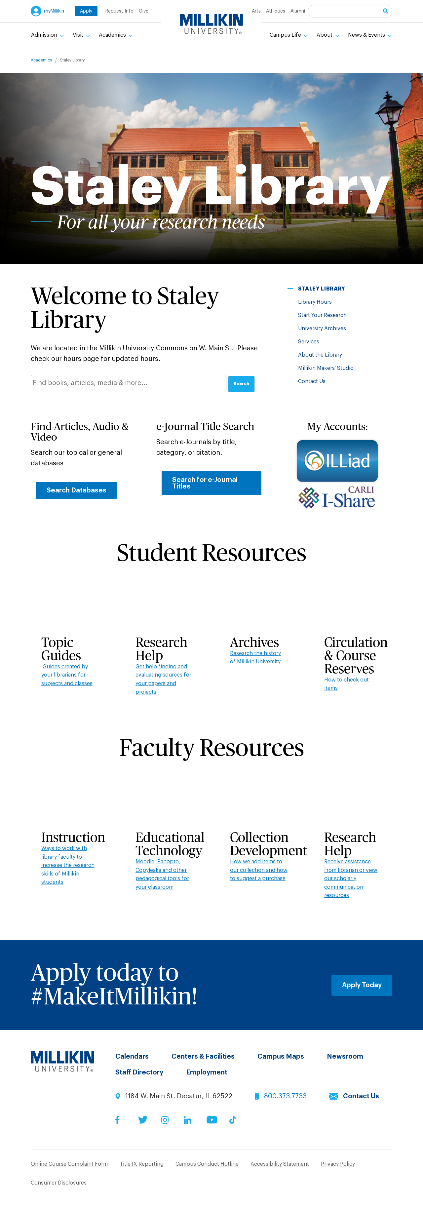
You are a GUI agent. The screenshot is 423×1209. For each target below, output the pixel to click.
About (325, 35)
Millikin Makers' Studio (326, 368)
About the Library (320, 355)
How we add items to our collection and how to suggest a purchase (259, 870)
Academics (113, 35)
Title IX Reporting (142, 1164)
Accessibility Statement (279, 1164)
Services (308, 341)
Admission (44, 35)
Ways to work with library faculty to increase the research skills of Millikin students (68, 865)
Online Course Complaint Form (69, 1164)
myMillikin (54, 11)
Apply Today (362, 985)
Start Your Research (322, 315)
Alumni (297, 11)
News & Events (367, 35)
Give (143, 11)
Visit (79, 35)
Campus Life (286, 35)
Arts (256, 11)
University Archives (322, 328)
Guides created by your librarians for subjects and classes (67, 675)
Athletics (275, 11)
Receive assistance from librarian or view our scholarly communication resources (350, 878)
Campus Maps (280, 1056)
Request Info (119, 11)
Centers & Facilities (203, 1056)
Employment (206, 1072)
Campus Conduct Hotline (207, 1164)
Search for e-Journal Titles (205, 483)
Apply (86, 11)
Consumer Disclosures (59, 1183)
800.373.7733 (285, 1096)
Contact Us (312, 381)
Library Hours (315, 302)
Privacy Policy (338, 1164)
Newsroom (345, 1056)
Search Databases (76, 490)
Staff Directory (139, 1072)
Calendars (132, 1056)
